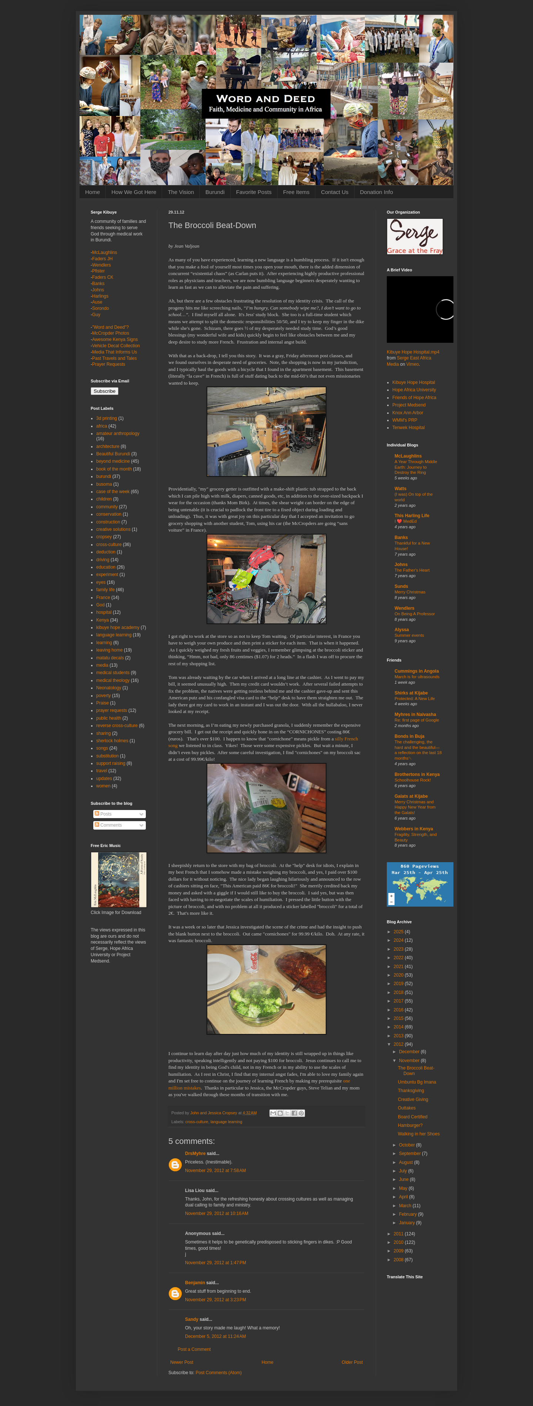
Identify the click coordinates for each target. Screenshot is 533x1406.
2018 (399, 992)
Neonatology (108, 687)
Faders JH (102, 258)
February (408, 1214)
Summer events (409, 635)
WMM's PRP (405, 420)
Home (92, 192)
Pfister (98, 271)
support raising (110, 763)
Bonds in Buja (410, 736)
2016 (399, 1009)
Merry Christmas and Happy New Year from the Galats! (415, 807)
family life (105, 589)
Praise (102, 703)
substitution (107, 756)
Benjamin (195, 1282)
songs (102, 748)
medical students (113, 672)
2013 (399, 1035)
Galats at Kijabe (411, 796)
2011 (399, 1233)
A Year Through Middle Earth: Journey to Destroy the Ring (416, 467)
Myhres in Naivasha (415, 714)
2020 (399, 975)
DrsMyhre (195, 1153)
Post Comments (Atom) (218, 1372)
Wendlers (101, 265)
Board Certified (413, 1116)
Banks (98, 283)
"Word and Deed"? (110, 327)
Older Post (352, 1362)
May (404, 1188)
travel (101, 770)
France (103, 597)
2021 (399, 966)
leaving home (109, 650)
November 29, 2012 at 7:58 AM (215, 1170)
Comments (108, 825)
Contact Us (334, 192)
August (406, 1162)
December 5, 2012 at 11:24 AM (215, 1336)
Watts (400, 488)
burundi (103, 476)
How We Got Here (133, 192)
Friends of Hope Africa (414, 397)
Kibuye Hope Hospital (413, 382)
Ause (97, 302)
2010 (399, 1242)
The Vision (181, 192)
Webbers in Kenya (414, 828)
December (410, 1051)
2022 (399, 957)
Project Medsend (409, 405)
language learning (226, 1121)
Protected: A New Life (415, 698)
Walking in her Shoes (419, 1133)
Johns (98, 289)
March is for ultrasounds (417, 676)
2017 (399, 1001)
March (406, 1205)
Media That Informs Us (114, 352)
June (404, 1179)
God (100, 604)
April (404, 1196)
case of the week (113, 491)
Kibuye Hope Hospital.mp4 (413, 352)
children (104, 499)
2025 (399, 931)
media (102, 665)
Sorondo (100, 308)
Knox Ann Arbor (407, 412)
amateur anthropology (118, 433)
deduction (105, 552)
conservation (108, 514)
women (103, 786)
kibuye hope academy (118, 627)
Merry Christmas (410, 592)
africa (101, 426)
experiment (107, 574)
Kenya (102, 620)
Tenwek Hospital (408, 427)
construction (108, 522)
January (407, 1222)
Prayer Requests (108, 364)
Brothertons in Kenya (417, 774)
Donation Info (376, 192)
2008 (399, 1259)
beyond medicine (113, 461)
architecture (108, 446)
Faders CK (102, 277)
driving (102, 559)
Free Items (296, 192)
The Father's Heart (412, 570)
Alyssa (402, 629)
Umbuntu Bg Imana (417, 1082)
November (410, 1060)
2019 (399, 983)
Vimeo (412, 364)
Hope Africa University (414, 389)
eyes (100, 582)
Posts (103, 814)
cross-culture (196, 1121)
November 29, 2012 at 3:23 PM (215, 1299)
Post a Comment (194, 1349)
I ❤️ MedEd (406, 521)
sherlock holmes (112, 740)
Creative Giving (413, 1099)
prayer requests (111, 710)
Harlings (100, 296)
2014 (399, 1027)
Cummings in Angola (417, 671)
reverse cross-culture (117, 725)
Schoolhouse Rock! (413, 780)
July (403, 1171)
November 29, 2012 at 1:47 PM (215, 1262)
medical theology (113, 680)
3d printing (106, 418)
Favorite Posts (254, 192)
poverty (103, 695)
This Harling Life (412, 515)
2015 (399, 1018)
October (407, 1145)
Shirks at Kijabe (411, 693)
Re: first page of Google (417, 720)
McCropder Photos (110, 333)
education (105, 567)
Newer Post (181, 1362)
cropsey (104, 536)
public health (108, 718)
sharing (103, 733)
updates (104, 778)
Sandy (191, 1319)
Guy (96, 314)
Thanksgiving (411, 1090)
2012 (399, 1044)
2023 (399, 949)
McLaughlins (104, 252)
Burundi (215, 192)
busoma (104, 484)
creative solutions (113, 529)
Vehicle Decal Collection (116, 345)
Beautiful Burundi (113, 453)
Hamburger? (410, 1125)
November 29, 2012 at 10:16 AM (216, 1213)
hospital (103, 612)
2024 (399, 940)
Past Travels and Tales (114, 358)
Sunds (401, 586)
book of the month (114, 469)
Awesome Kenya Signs (115, 339)
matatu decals (110, 657)
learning (104, 642)
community (107, 506)
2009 (399, 1250)
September (410, 1153)
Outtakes (407, 1108)
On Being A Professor (415, 614)
